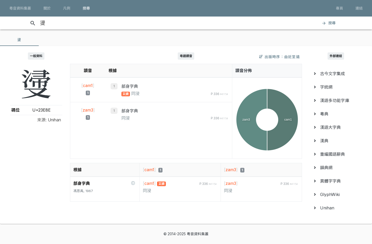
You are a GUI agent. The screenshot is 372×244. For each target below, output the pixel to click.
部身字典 (129, 86)
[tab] (19, 40)
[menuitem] (336, 73)
